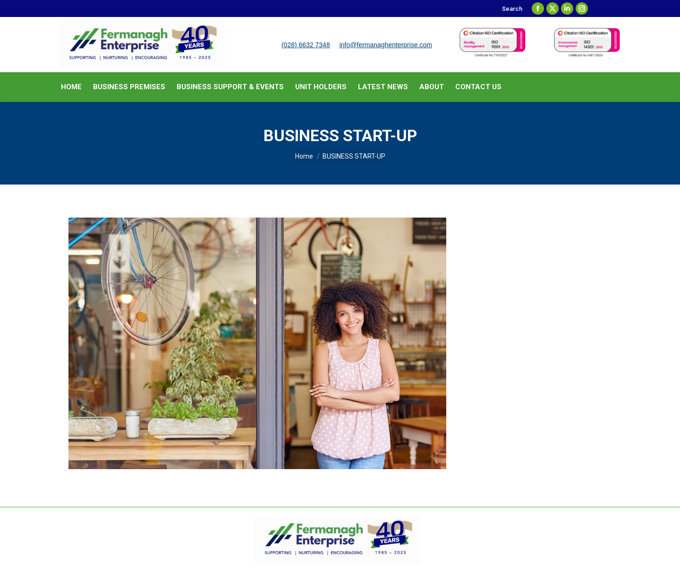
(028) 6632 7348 (305, 45)
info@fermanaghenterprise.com (386, 45)
